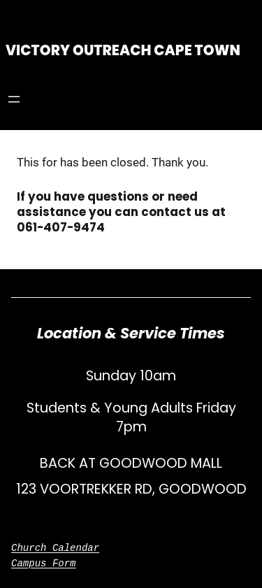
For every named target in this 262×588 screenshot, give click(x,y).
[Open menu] (14, 99)
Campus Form (43, 563)
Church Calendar (55, 547)
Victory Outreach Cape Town (123, 50)
